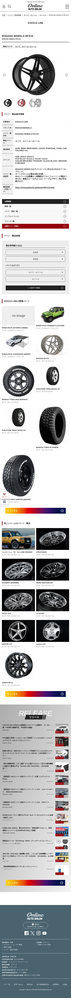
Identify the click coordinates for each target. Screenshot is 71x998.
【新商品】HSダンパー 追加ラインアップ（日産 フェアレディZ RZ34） (27, 778)
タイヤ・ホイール (30, 15)
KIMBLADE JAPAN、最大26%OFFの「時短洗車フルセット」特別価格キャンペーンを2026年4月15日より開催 (27, 829)
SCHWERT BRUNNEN (10, 583)
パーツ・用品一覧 (11, 211)
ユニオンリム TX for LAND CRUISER (17, 552)
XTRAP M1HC (41, 552)
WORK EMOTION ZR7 (44, 583)
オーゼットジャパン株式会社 (11, 843)
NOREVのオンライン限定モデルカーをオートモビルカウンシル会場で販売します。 (28, 816)
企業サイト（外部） (12, 226)
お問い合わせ (18, 984)
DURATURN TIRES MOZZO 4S (48, 389)
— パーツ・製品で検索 (10, 949)
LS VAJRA (40, 613)
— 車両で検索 (6, 947)
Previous (4, 75)
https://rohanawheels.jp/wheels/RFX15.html (34, 187)
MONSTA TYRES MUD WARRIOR (15, 399)
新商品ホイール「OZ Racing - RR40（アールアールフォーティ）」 (28, 841)
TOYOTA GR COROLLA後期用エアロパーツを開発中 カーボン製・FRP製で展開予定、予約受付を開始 (26, 726)
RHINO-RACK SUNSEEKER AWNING (16, 354)
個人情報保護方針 (43, 984)
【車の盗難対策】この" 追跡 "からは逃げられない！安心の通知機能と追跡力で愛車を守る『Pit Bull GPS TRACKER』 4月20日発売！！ (28, 766)
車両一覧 (8, 206)
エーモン (5, 771)
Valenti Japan (7, 743)
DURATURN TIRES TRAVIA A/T (14, 430)
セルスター (6, 861)
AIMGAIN (6, 730)
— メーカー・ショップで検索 (12, 944)
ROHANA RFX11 (42, 358)
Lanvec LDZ (41, 644)
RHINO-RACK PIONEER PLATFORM (50, 326)
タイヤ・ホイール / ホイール (25, 47)
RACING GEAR (8, 781)
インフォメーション (12, 216)
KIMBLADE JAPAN (9, 833)
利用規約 (56, 984)
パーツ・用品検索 (14, 15)
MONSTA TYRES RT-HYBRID (47, 447)
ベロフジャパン (7, 869)
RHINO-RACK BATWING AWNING (15, 328)
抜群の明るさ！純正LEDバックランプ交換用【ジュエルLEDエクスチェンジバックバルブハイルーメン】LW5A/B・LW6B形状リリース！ (27, 753)
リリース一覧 (9, 221)
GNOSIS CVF (7, 644)
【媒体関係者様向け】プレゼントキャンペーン (20, 866)
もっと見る (12, 511)
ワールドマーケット (9, 820)
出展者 (65, 984)
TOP (3, 15)
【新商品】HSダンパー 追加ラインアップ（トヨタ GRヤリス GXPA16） (27, 803)
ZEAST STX (6, 613)
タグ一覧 (7, 984)
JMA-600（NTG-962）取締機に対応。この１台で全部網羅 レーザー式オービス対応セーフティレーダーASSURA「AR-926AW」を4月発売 (28, 856)
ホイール (43, 15)
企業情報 (8, 201)
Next (66, 75)
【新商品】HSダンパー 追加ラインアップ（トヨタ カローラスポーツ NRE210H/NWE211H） (28, 790)
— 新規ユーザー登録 (43, 944)
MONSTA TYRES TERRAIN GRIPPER (16, 499)
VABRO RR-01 (7, 683)
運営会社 (30, 984)
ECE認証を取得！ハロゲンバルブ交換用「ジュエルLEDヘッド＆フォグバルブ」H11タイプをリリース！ (27, 739)
